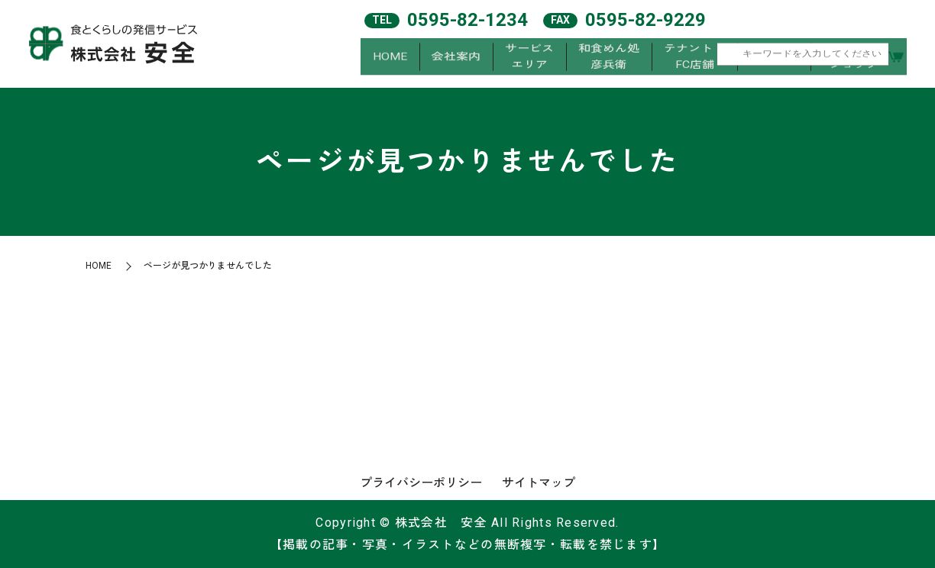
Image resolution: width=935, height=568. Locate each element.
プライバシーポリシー (421, 483)
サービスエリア (529, 60)
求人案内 (773, 60)
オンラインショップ (853, 60)
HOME (390, 60)
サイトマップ (538, 483)
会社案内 (456, 60)
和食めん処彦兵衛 (608, 60)
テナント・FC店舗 (694, 60)
